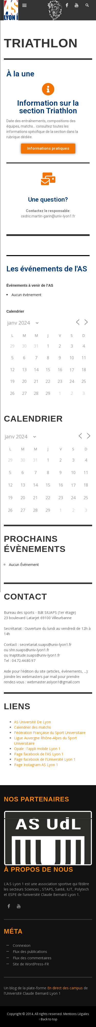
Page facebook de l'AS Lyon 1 (38, 754)
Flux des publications (30, 951)
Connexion (21, 945)
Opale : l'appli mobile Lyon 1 (37, 748)
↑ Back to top (48, 1019)
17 (71, 370)
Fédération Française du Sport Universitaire (50, 732)
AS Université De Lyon (32, 721)
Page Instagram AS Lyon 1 (36, 764)
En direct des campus (65, 988)
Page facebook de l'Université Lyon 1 (45, 759)
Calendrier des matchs (32, 727)
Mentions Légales (76, 1014)
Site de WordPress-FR (31, 964)
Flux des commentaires (32, 957)
